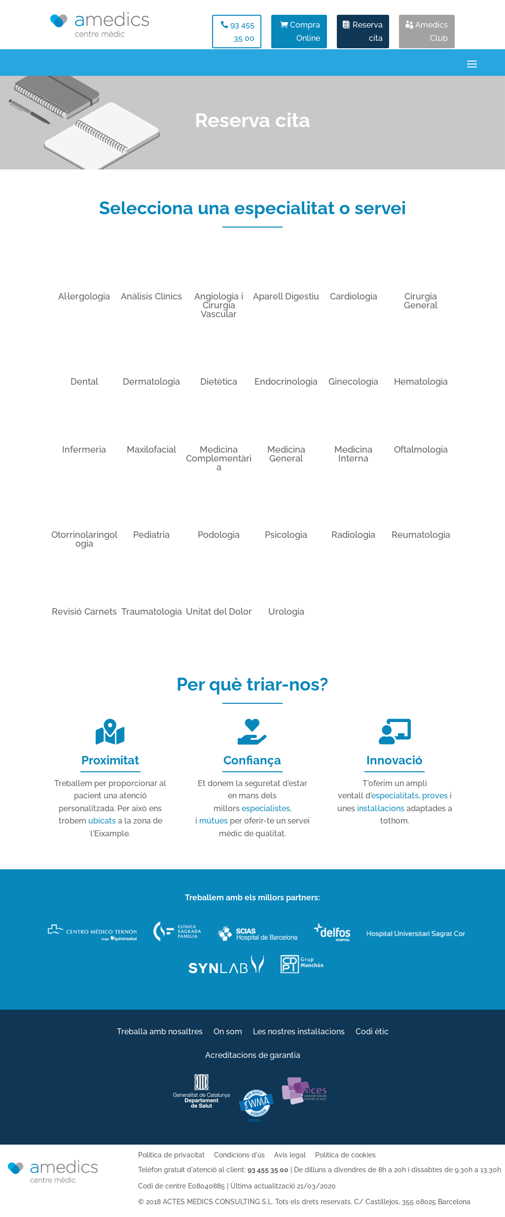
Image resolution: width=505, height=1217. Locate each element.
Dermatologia (151, 381)
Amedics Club (431, 31)
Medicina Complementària (219, 458)
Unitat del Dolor (219, 611)
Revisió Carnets (84, 611)
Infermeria (84, 449)
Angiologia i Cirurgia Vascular (218, 305)
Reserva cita (368, 31)
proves (435, 795)
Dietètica (218, 381)
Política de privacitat (171, 1155)
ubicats (102, 820)
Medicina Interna (353, 453)
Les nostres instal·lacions (299, 1032)
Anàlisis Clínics (151, 296)
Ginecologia (353, 381)
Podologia (219, 534)
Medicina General (286, 453)
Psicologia (286, 534)
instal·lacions (380, 808)
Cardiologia (353, 296)
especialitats (395, 795)
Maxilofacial (151, 449)
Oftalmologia (421, 449)
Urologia (286, 611)
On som (228, 1032)
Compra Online (305, 31)
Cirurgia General (420, 300)
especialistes (266, 808)
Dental (84, 381)
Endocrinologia (286, 381)
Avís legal (290, 1155)
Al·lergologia (84, 296)
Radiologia (353, 534)
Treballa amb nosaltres (160, 1032)
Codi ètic (372, 1032)
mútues (213, 820)
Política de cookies (345, 1155)
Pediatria (151, 534)
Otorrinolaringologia (84, 539)
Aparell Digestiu (286, 296)
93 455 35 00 (242, 31)
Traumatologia (151, 611)
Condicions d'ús (239, 1155)
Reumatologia (421, 534)
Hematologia (421, 381)
